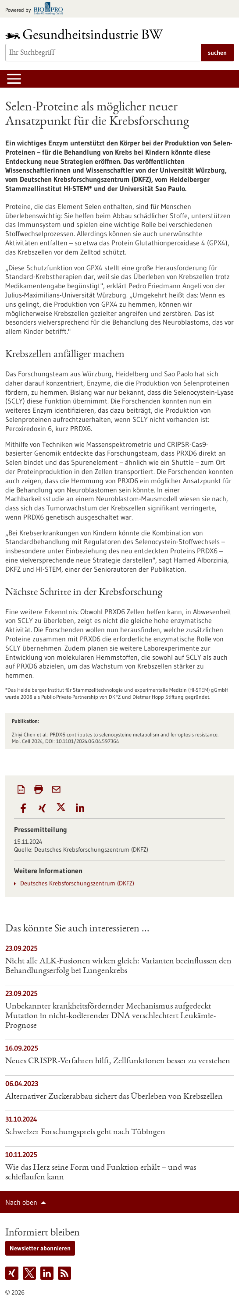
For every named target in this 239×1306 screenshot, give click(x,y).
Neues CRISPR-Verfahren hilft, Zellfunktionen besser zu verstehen (117, 1061)
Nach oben (21, 1202)
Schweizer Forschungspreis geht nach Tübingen (85, 1132)
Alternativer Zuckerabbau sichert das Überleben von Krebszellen (114, 1097)
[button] (23, 808)
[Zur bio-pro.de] (36, 9)
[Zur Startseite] (86, 34)
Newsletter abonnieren (40, 1248)
